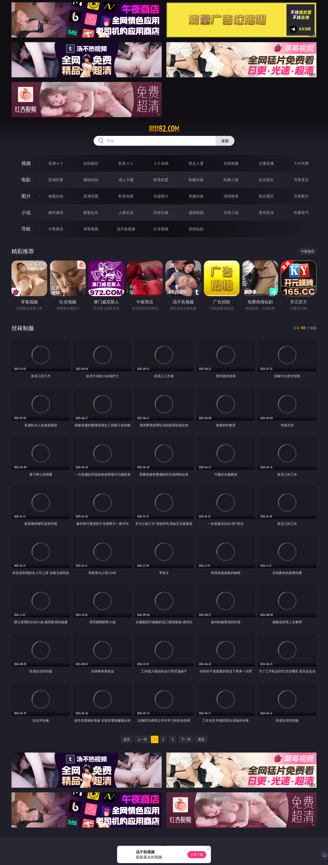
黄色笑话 (266, 212)
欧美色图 (125, 196)
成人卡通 (125, 179)
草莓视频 (90, 228)
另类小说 (231, 212)
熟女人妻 (196, 163)
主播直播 (266, 163)
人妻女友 (125, 212)
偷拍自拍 (90, 179)
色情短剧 (196, 228)
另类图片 (301, 196)
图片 (26, 196)
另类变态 (301, 179)
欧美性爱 (160, 179)
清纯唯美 (231, 196)
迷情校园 (196, 212)
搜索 (225, 140)
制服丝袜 (196, 179)
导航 (26, 229)
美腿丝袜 (196, 196)
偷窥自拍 (55, 196)
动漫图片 (160, 196)
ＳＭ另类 (301, 163)
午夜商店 (55, 228)
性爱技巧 (301, 212)
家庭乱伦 (90, 212)
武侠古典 (160, 212)
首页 (126, 739)
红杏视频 (160, 228)
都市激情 (55, 212)
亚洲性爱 (55, 179)
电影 (26, 179)
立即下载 (196, 854)
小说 (26, 212)
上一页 (142, 739)
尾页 (201, 739)
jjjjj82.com (164, 129)
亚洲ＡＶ (55, 163)
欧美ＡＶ (125, 163)
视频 (26, 163)
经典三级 (231, 179)
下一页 (186, 739)
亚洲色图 (90, 196)
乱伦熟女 (266, 179)
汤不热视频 (126, 228)
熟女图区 (266, 196)
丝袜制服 (231, 163)
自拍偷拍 (90, 163)
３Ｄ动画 (160, 163)
